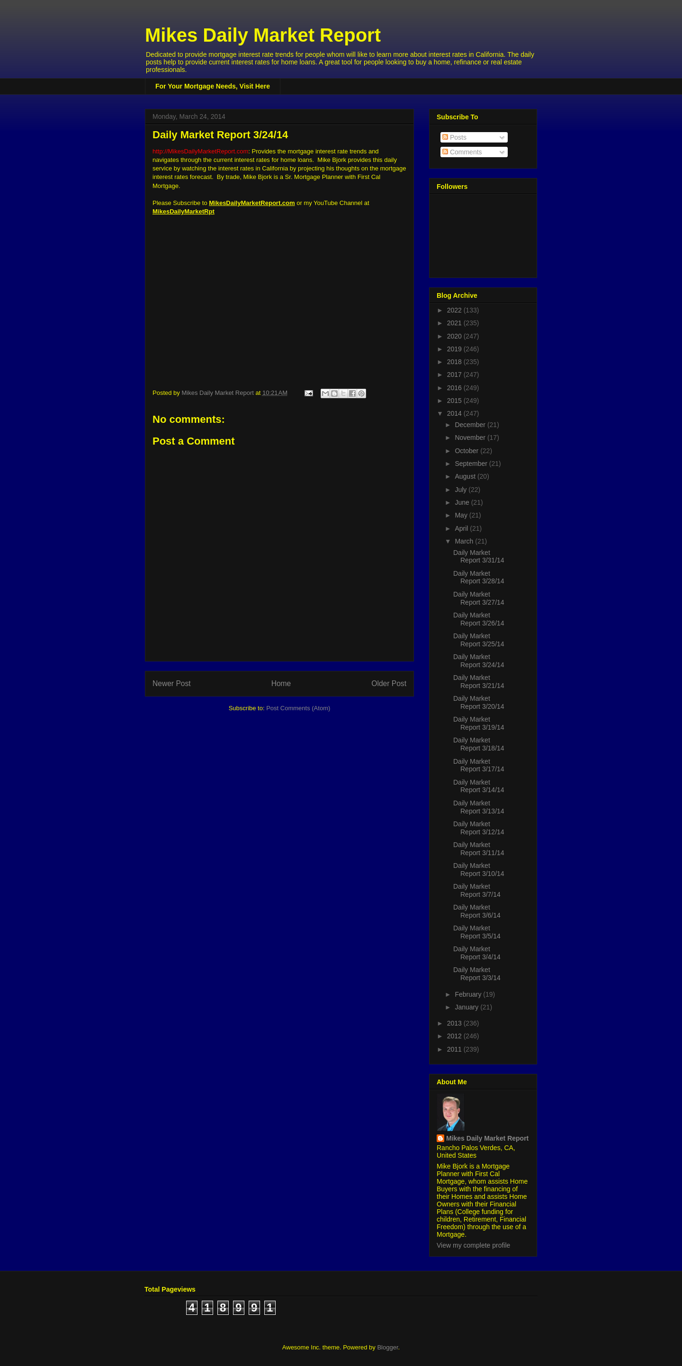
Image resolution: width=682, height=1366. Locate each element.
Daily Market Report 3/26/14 (478, 619)
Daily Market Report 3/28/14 (478, 577)
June (463, 502)
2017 (455, 374)
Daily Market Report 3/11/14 (478, 849)
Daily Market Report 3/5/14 (477, 932)
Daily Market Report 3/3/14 (477, 974)
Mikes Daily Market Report (263, 35)
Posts (454, 137)
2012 (455, 1036)
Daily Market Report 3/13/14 (478, 807)
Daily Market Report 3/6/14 (477, 911)
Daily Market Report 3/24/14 (478, 661)
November (471, 437)
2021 (455, 323)
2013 (455, 1023)
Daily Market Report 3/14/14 (478, 786)
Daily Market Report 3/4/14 (477, 953)
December (471, 425)
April (462, 528)
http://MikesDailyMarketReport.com (200, 151)
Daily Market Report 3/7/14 (477, 890)
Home (281, 683)
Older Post (388, 683)
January (467, 1007)
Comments (462, 152)
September (472, 463)
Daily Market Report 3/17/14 (478, 765)
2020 (455, 336)
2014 (455, 413)
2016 (455, 388)
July (461, 489)
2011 (455, 1049)
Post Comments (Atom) (298, 708)
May (462, 515)
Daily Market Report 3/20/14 (478, 702)
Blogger (387, 1347)
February (469, 994)
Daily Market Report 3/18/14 (478, 744)
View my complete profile (473, 1245)
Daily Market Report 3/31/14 (478, 556)
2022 (455, 310)
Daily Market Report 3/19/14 (478, 723)
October (467, 451)
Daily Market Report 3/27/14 (478, 598)
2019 (455, 349)
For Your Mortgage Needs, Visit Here (212, 86)
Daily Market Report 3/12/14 (478, 828)
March (465, 541)
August (466, 476)
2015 (455, 400)
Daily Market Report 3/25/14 (478, 640)
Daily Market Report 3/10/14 (478, 869)
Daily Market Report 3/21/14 (478, 681)
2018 (455, 362)
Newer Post (172, 683)
